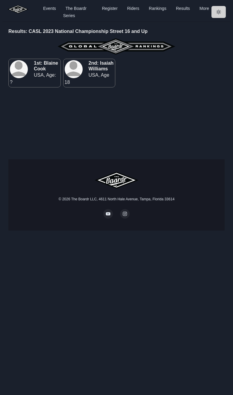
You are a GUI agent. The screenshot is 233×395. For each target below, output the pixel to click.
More (204, 8)
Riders (133, 8)
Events (49, 8)
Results (183, 8)
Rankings (157, 8)
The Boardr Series (75, 12)
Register (109, 8)
